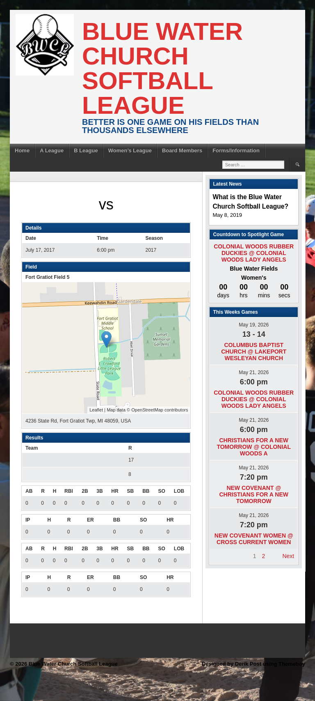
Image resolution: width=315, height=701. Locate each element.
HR (114, 491)
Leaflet (96, 409)
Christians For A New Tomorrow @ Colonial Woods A (254, 447)
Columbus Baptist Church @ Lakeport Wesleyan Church (253, 351)
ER (90, 520)
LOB (179, 491)
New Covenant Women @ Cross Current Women (254, 538)
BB (145, 491)
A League (52, 150)
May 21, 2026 (254, 372)
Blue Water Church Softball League (162, 68)
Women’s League (130, 150)
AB (28, 491)
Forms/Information (236, 150)
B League (86, 150)
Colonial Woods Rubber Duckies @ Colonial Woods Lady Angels (254, 253)
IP (27, 520)
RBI (68, 491)
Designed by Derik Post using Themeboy (253, 664)
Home (22, 150)
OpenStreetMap (147, 409)
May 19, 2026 (254, 325)
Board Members (182, 150)
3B (99, 491)
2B (85, 491)
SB (130, 491)
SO (161, 491)
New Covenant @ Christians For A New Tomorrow (253, 494)
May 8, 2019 (227, 215)
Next (288, 556)
